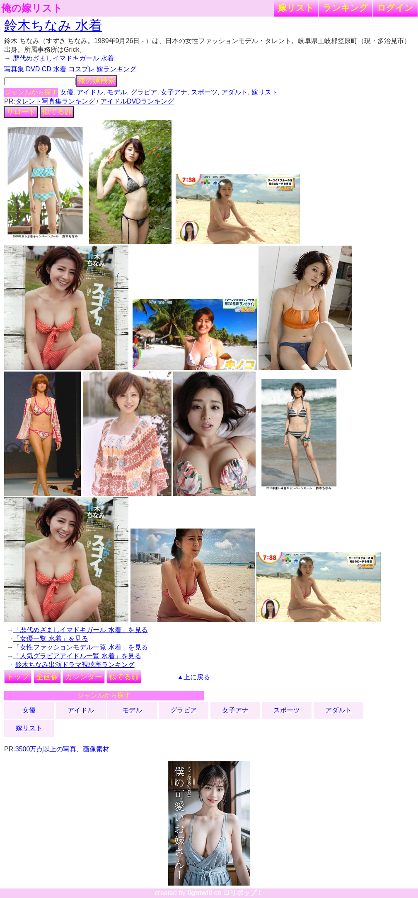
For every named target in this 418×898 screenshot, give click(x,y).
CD (46, 68)
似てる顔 (57, 112)
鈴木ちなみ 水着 (53, 25)
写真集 (14, 68)
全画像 (47, 677)
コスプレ (81, 68)
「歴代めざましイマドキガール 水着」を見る (80, 629)
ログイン (395, 7)
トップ (18, 677)
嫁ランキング (116, 68)
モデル (117, 92)
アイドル (90, 92)
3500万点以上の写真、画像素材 (62, 749)
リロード (21, 112)
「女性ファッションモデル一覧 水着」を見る (80, 647)
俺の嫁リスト (32, 8)
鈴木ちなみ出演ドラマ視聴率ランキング (75, 664)
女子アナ (174, 92)
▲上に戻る (193, 677)
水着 (59, 68)
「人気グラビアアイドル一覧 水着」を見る (77, 655)
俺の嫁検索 (96, 81)
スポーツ (204, 92)
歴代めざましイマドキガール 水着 (63, 58)
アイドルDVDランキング (137, 101)
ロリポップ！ (243, 892)
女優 (66, 92)
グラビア (143, 92)
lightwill (199, 892)
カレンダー (83, 677)
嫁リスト (296, 7)
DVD (33, 68)
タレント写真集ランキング (55, 101)
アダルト (234, 92)
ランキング (345, 7)
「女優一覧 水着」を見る (50, 638)
